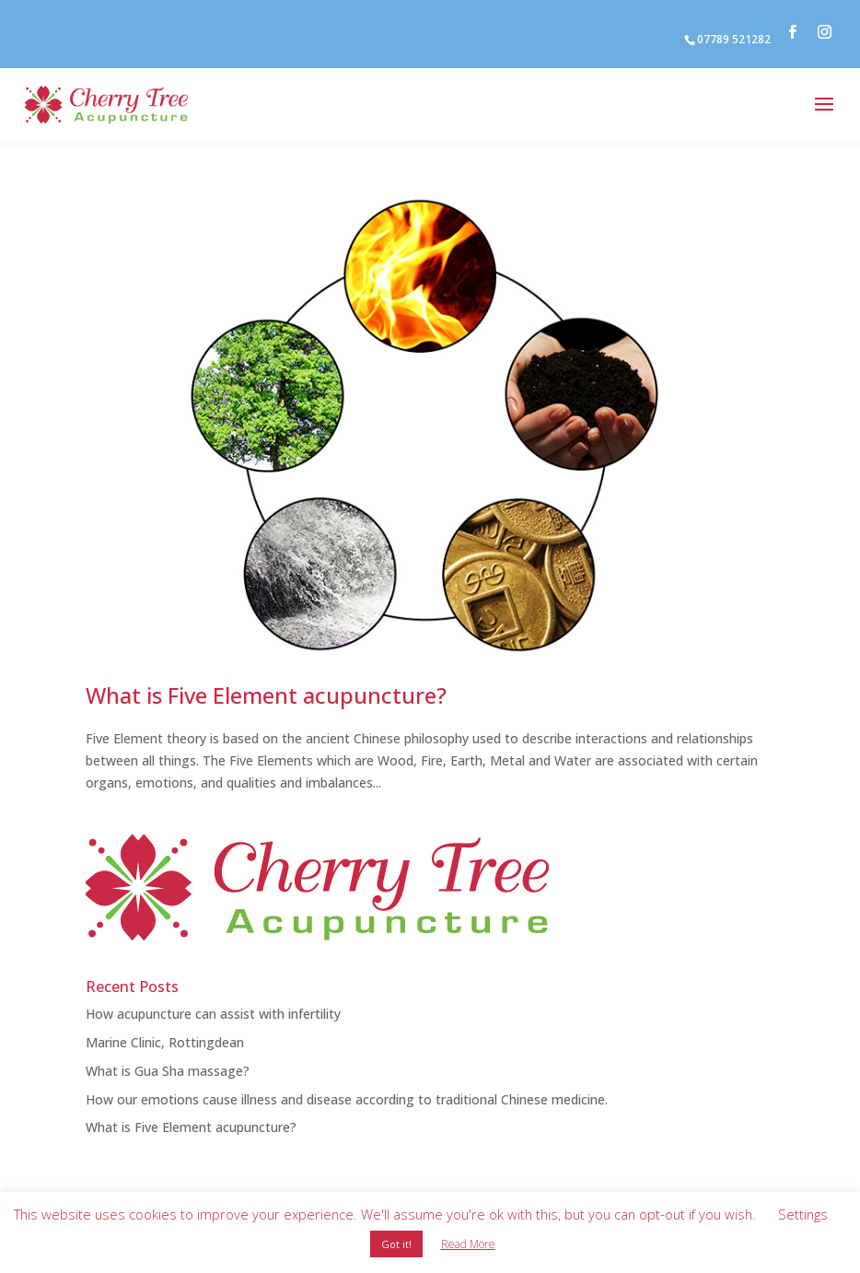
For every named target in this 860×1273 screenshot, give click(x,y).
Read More (468, 1244)
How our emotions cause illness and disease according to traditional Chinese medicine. (347, 1099)
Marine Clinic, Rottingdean (165, 1042)
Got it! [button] (396, 1244)
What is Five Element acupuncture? (266, 695)
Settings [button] (803, 1214)
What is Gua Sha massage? (168, 1071)
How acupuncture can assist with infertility (213, 1013)
